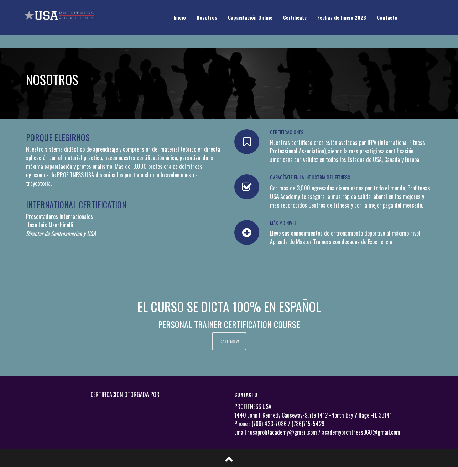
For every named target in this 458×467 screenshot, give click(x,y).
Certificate (295, 17)
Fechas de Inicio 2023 (341, 17)
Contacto (387, 17)
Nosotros (207, 17)
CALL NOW (229, 341)
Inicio (179, 17)
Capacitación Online (250, 17)
